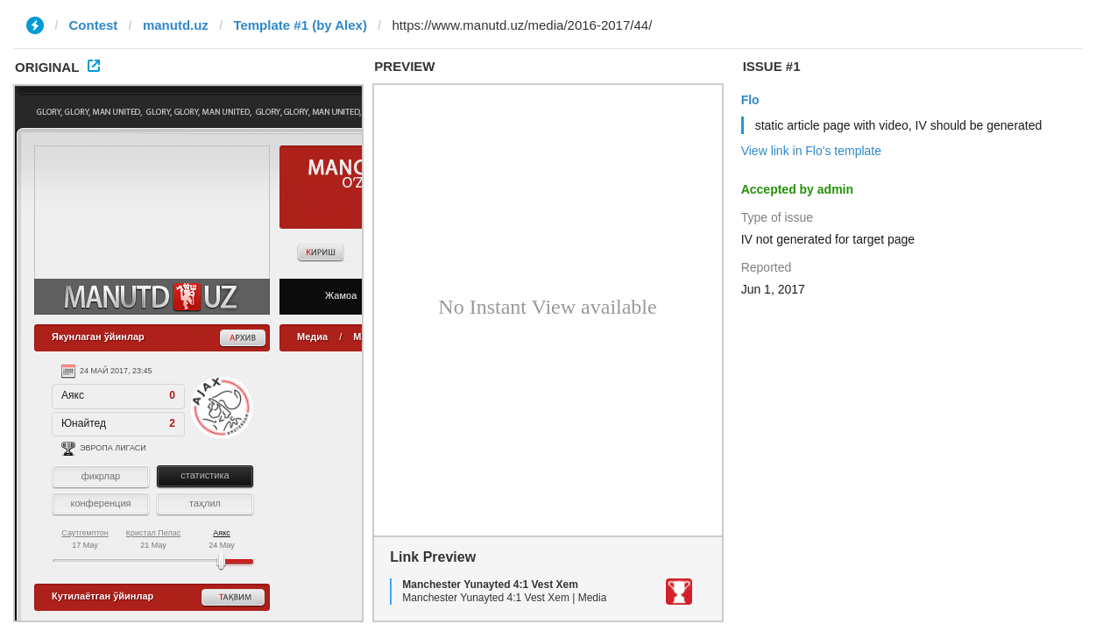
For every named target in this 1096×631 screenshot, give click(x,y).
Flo (750, 100)
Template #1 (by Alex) (300, 25)
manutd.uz (176, 25)
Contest (93, 25)
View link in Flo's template (811, 151)
